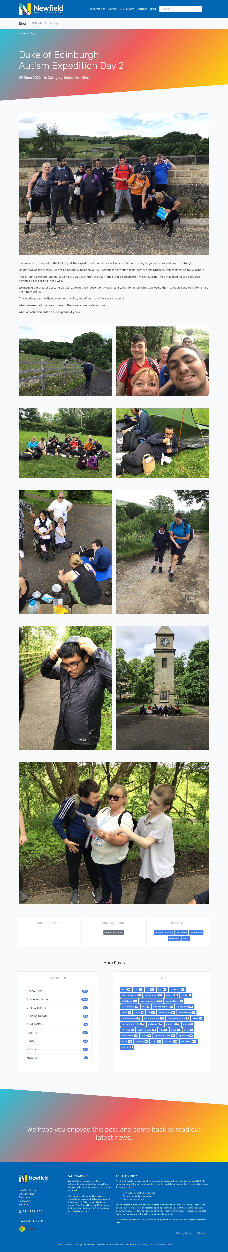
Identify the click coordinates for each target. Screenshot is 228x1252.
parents (172, 1024)
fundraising (187, 1012)
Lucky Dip (51, 23)
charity (172, 995)
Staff (127, 1041)
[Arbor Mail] (27, 1228)
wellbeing (174, 938)
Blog (153, 9)
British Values (131, 995)
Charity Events (57, 1007)
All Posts (36, 23)
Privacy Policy (183, 1233)
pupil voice (196, 932)
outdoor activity (164, 932)
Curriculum (127, 9)
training (142, 1041)
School (112, 9)
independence (154, 1018)
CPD (145, 1007)
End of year (167, 1012)
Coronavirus (130, 1007)
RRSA (57, 1041)
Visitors (57, 1049)
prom (188, 1030)
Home (22, 33)
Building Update (57, 1016)
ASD (162, 989)
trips (156, 1041)
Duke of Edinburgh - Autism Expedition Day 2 (71, 60)
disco (126, 1012)
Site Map (201, 1233)
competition (174, 1001)
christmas (129, 1001)
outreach (182, 932)
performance (147, 1030)
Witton (127, 1047)
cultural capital (163, 1007)
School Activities (77, 78)
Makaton (57, 1057)
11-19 (126, 989)
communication (151, 1001)
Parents (57, 1032)
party (188, 1024)
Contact (142, 9)
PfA (163, 1030)
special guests (165, 1035)
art (150, 989)
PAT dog (128, 1030)
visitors (171, 1041)
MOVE (197, 1018)
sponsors (186, 1035)
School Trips (57, 991)
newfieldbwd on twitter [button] (32, 1221)
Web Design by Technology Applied (155, 1244)
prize (175, 1030)
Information (98, 9)
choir (186, 995)
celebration (153, 995)
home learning (131, 1018)
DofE (185, 938)
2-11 (138, 989)
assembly (177, 989)
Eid (151, 1012)
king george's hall (178, 1018)
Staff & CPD (57, 1024)
